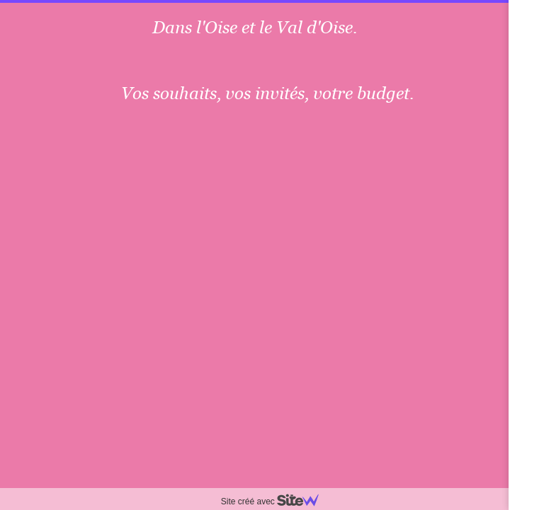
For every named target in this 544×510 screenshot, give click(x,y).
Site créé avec (275, 501)
